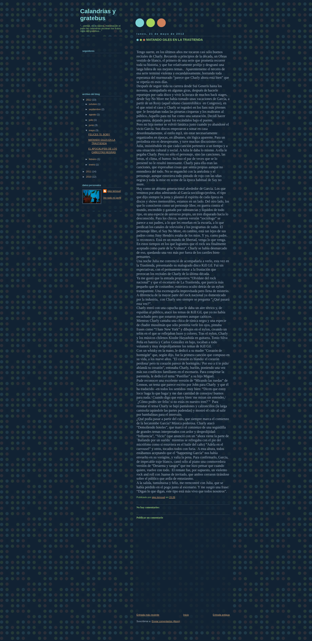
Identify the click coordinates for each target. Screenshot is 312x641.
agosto (93, 114)
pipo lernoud (114, 191)
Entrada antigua (221, 614)
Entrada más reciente (147, 614)
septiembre (95, 109)
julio (91, 120)
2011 (89, 171)
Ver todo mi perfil (112, 197)
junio (91, 125)
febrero (93, 159)
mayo (92, 130)
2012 (89, 99)
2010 (89, 176)
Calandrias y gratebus (98, 14)
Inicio (186, 614)
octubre (93, 104)
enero (92, 164)
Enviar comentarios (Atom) (166, 621)
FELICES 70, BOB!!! (99, 134)
